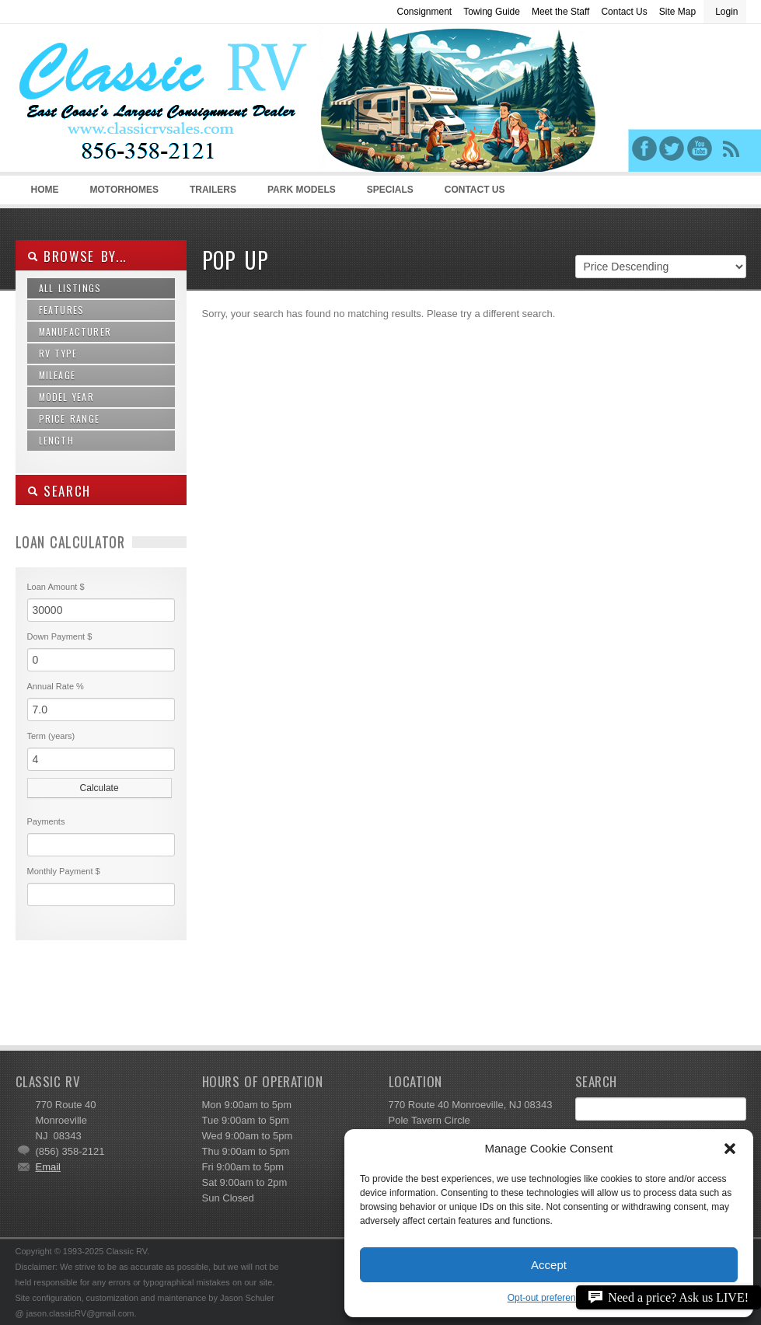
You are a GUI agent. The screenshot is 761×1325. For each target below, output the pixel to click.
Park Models (301, 189)
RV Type (58, 353)
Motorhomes (122, 194)
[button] (730, 1148)
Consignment (424, 11)
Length (56, 440)
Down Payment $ (60, 636)
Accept (549, 1264)
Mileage (57, 375)
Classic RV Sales (132, 102)
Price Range (69, 418)
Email (48, 1167)
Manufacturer (75, 331)
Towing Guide (491, 11)
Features (62, 309)
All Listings (70, 288)
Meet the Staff (561, 11)
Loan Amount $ (56, 586)
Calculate (99, 788)
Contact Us (624, 11)
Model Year (66, 396)
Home (45, 189)
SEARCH (59, 490)
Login (726, 11)
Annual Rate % (55, 686)
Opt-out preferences (549, 1297)
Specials (390, 189)
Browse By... (77, 256)
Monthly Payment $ (63, 871)
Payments (46, 821)
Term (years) (51, 736)
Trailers (210, 194)
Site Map (677, 11)
